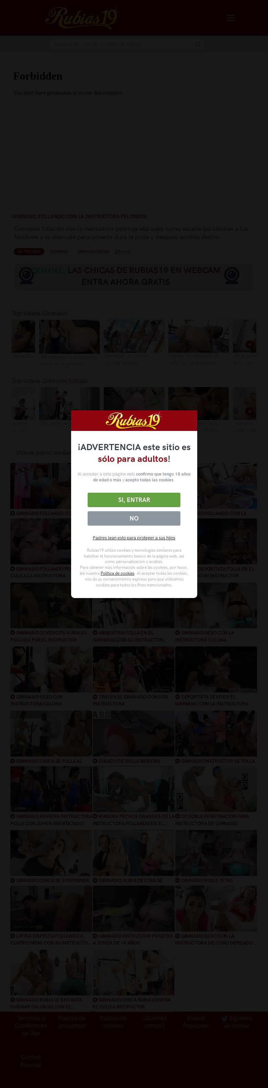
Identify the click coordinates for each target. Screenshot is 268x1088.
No (134, 518)
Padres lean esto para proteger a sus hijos (134, 537)
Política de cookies (117, 573)
